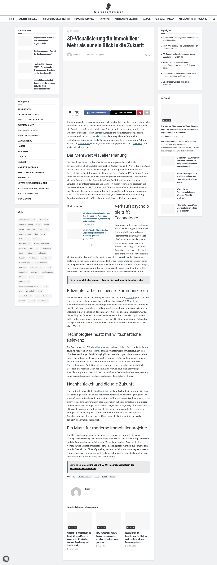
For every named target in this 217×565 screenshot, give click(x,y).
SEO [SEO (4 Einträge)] (49, 267)
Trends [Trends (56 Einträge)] (40, 277)
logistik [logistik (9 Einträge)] (22, 258)
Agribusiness (25, 109)
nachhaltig (138, 143)
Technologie (104, 19)
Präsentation (123, 261)
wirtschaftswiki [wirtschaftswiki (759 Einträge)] (25, 296)
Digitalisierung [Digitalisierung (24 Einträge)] (25, 234)
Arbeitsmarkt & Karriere (126, 19)
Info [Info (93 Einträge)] (31, 248)
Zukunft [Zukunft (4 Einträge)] (32, 301)
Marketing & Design (28, 167)
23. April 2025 (89, 55)
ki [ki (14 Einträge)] (37, 248)
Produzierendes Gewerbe (31, 172)
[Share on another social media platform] (147, 113)
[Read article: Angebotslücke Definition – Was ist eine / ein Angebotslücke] (25, 41)
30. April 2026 (88, 225)
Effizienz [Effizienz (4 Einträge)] (36, 239)
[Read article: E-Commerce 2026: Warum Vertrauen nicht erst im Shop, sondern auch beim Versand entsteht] (168, 161)
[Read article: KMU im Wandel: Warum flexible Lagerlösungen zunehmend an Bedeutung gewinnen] (74, 234)
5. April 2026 (88, 239)
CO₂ (146, 395)
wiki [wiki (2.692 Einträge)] (21, 291)
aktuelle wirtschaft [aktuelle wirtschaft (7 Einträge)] (27, 220)
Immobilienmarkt (93, 453)
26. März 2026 (130, 546)
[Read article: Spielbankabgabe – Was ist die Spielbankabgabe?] (25, 55)
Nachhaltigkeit (101, 391)
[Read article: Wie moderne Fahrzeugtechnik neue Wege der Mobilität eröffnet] (168, 193)
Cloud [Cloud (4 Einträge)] (21, 229)
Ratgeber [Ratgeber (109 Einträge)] (23, 267)
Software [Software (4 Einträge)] (35, 272)
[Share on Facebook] (97, 113)
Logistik (22, 157)
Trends (104, 477)
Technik (96, 351)
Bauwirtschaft (26, 125)
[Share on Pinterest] (140, 113)
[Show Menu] (3, 19)
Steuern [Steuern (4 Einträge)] (22, 277)
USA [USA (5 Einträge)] (45, 286)
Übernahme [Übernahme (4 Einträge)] (43, 301)
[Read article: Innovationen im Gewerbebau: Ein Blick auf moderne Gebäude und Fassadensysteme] (137, 522)
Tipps (97, 477)
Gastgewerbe (25, 141)
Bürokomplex (88, 162)
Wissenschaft (25, 199)
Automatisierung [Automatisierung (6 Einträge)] (26, 225)
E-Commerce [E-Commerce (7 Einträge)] (24, 239)
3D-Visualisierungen (96, 136)
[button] (6, 559)
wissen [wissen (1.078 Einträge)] (22, 301)
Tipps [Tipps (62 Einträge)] (31, 277)
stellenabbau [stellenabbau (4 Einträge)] (47, 272)
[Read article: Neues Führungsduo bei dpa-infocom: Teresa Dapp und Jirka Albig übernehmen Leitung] (25, 84)
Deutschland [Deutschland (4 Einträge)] (44, 229)
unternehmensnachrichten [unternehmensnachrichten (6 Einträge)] (30, 286)
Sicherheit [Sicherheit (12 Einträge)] (23, 272)
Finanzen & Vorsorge (84, 19)
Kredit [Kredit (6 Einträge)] (21, 253)
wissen (112, 477)
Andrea (167, 136)
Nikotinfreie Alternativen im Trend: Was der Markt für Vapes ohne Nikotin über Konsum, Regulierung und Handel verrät (79, 539)
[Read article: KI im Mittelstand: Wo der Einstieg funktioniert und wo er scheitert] (168, 209)
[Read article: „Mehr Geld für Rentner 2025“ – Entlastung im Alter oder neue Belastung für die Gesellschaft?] (25, 68)
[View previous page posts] (87, 245)
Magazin (147, 19)
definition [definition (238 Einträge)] (31, 229)
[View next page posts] (92, 245)
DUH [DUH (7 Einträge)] (43, 234)
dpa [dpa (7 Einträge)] (36, 234)
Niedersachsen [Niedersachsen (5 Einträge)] (41, 263)
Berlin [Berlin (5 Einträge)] (46, 225)
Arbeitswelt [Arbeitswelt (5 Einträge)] (43, 220)
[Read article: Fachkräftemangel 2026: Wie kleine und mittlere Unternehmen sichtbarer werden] (168, 177)
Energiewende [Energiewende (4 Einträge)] (24, 244)
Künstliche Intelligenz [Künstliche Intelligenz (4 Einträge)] (37, 253)
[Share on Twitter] (123, 113)
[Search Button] (214, 18)
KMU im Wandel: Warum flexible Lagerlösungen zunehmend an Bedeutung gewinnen (95, 233)
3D (74, 477)
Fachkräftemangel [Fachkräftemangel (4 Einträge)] (41, 244)
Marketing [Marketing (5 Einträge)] (33, 258)
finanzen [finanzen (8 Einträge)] (22, 248)
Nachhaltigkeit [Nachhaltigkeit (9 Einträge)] (25, 263)
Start (11, 19)
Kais (78, 55)
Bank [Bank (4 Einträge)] (38, 225)
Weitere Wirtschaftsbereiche (193, 19)
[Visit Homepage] (108, 7)
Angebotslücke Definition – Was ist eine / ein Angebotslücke (45, 40)
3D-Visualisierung (84, 477)
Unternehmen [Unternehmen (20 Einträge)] (24, 281)
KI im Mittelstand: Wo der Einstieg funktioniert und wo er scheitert (187, 208)
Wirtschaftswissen (164, 19)
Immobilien (84, 143)
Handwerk (23, 151)
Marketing (131, 297)
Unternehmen (74, 365)
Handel (21, 146)
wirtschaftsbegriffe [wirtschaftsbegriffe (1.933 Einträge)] (34, 291)
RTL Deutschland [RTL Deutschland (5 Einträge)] (37, 267)
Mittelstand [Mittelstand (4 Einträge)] (46, 258)
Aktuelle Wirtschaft (29, 19)
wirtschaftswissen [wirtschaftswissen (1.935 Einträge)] (43, 296)
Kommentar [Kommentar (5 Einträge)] (46, 248)
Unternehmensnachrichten (56, 19)
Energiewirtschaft (28, 130)
